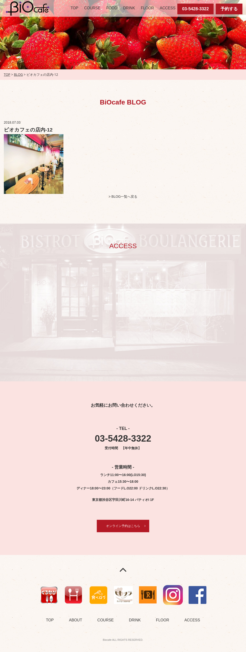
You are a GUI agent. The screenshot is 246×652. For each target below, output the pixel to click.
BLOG (18, 74)
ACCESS (167, 8)
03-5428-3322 (195, 8)
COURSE (92, 8)
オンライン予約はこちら (123, 526)
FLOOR (147, 8)
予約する (229, 8)
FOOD (111, 8)
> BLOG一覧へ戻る (123, 196)
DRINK (129, 8)
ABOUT (75, 620)
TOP (74, 8)
